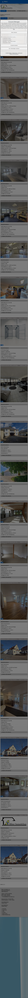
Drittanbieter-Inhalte (7, 42)
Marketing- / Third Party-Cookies (9, 41)
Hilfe (14, 29)
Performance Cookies (7, 39)
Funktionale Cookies (7, 38)
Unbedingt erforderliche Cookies (9, 37)
